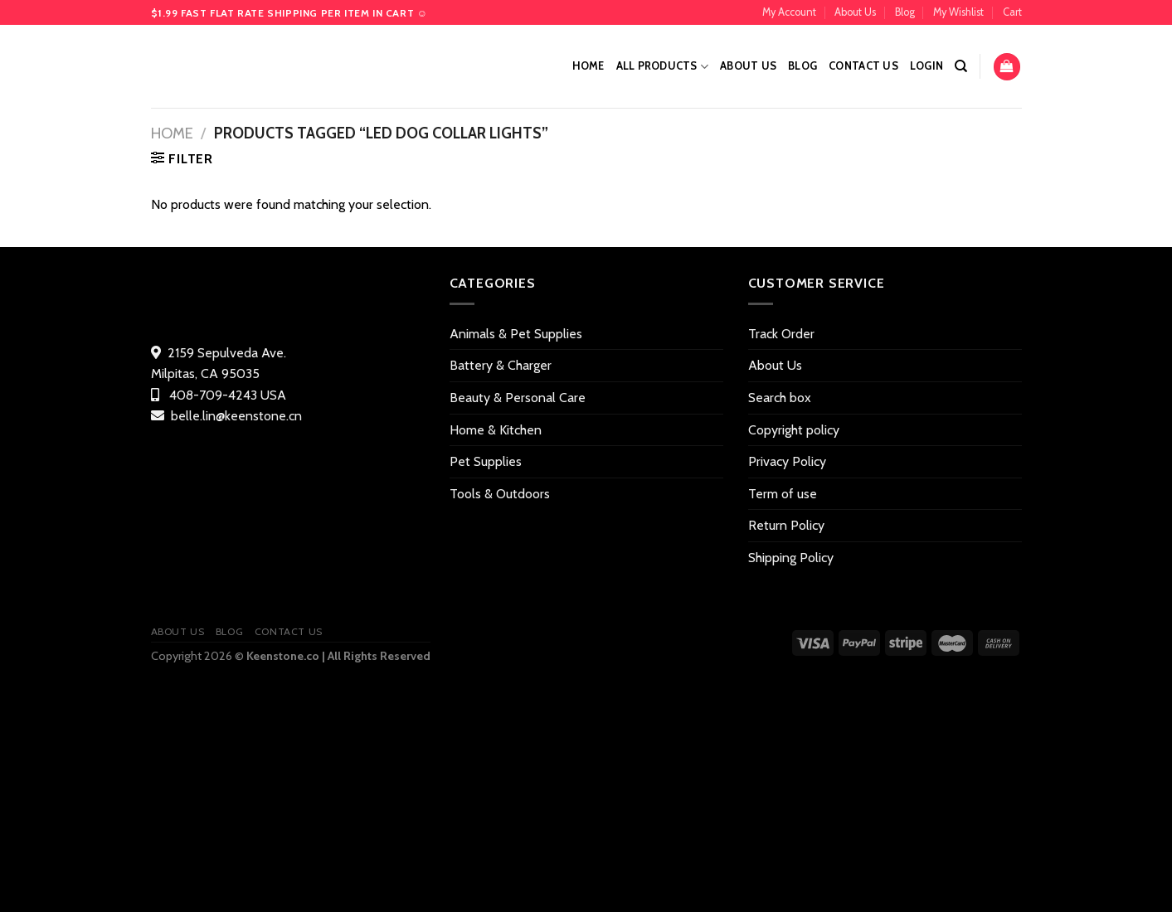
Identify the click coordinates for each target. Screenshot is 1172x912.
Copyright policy (793, 430)
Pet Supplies (486, 461)
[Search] (961, 66)
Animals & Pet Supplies (516, 334)
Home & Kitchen (496, 430)
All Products (662, 67)
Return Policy (786, 525)
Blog (905, 12)
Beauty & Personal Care (518, 397)
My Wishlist (958, 12)
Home (588, 66)
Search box (779, 397)
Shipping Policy (791, 557)
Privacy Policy (787, 461)
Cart (1012, 12)
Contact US (863, 66)
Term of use (782, 494)
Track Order (781, 334)
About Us (855, 12)
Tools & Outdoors (500, 494)
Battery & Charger (501, 365)
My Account (789, 12)
